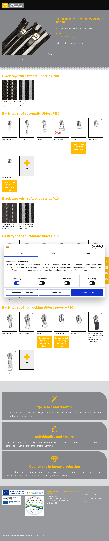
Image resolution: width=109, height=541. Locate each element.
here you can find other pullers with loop (79, 148)
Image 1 (5, 59)
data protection (90, 494)
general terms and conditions (95, 498)
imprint (87, 491)
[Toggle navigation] (104, 5)
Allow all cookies (87, 292)
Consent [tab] (21, 253)
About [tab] (87, 253)
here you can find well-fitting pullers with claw (10, 186)
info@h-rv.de (57, 503)
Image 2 (13, 59)
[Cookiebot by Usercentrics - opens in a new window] (93, 247)
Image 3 (22, 59)
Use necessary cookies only (22, 292)
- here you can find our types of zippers (70, 36)
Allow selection (54, 292)
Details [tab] (54, 253)
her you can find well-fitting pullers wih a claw (61, 342)
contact (87, 501)
